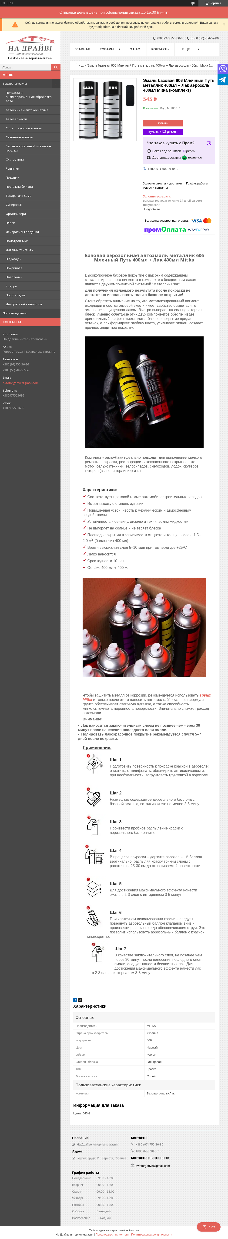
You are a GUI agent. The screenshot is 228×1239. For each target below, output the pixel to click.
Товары (107, 49)
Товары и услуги (15, 83)
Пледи (10, 223)
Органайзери (16, 214)
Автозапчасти (16, 119)
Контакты (160, 49)
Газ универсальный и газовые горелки (28, 148)
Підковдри (13, 259)
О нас (135, 49)
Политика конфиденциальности (151, 1234)
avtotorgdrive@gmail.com (21, 383)
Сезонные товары (19, 137)
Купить (163, 123)
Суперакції (14, 205)
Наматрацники (17, 241)
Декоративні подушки (22, 232)
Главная (82, 49)
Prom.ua (134, 1230)
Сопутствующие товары (24, 128)
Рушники (12, 168)
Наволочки (14, 277)
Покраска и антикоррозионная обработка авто (29, 96)
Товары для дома (18, 196)
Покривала (14, 268)
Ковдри (11, 286)
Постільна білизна (19, 186)
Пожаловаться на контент (112, 1234)
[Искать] (55, 67)
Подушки (12, 177)
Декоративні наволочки (24, 304)
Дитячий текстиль (19, 250)
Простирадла (16, 295)
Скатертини (15, 159)
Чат (208, 1227)
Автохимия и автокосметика (27, 110)
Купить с (163, 132)
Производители (15, 313)
